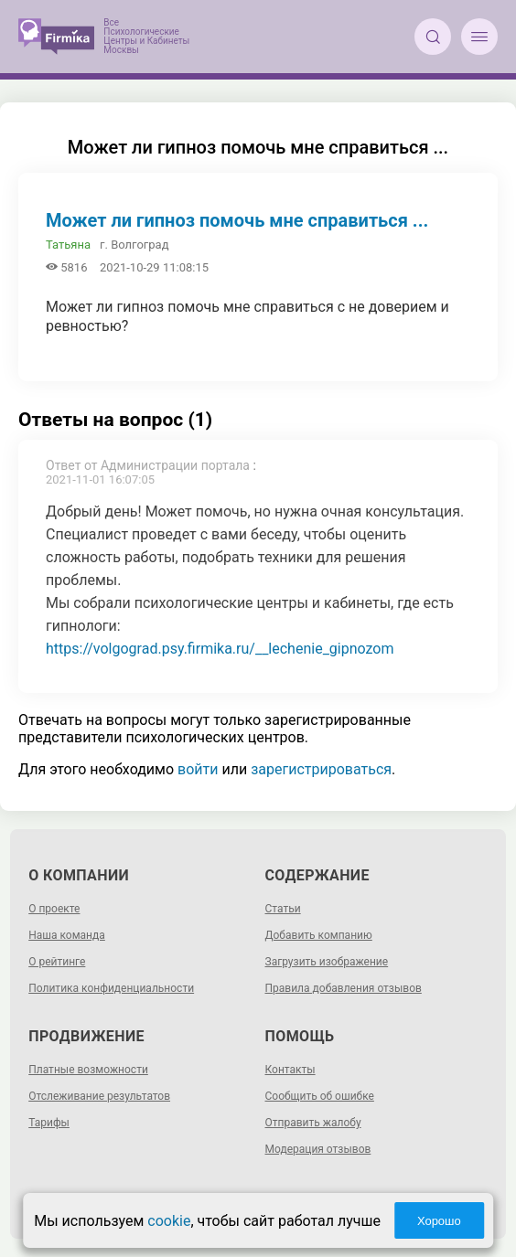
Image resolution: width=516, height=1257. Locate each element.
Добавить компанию (318, 935)
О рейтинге (56, 961)
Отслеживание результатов (99, 1096)
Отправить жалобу (313, 1122)
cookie (168, 1221)
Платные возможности (88, 1069)
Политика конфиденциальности (111, 988)
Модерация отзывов (318, 1149)
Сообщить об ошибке (319, 1096)
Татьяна (68, 244)
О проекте (54, 908)
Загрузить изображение (327, 961)
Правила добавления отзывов (343, 988)
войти (197, 769)
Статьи (283, 908)
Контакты (290, 1069)
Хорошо (439, 1221)
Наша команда (66, 935)
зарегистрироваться (321, 769)
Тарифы (49, 1122)
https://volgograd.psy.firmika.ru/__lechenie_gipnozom (220, 648)
